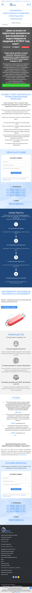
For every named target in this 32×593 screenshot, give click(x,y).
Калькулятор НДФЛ (5, 565)
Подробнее (17, 592)
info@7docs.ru (16, 203)
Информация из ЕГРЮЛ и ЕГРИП (8, 549)
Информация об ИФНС (6, 555)
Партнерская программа (6, 570)
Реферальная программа (6, 572)
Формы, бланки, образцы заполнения (9, 535)
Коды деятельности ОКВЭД (7, 553)
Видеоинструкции (5, 539)
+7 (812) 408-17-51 (26, 1)
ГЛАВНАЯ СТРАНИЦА (6, 586)
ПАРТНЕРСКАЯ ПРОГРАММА (16, 586)
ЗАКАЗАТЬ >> (23, 454)
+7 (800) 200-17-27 (9, 1)
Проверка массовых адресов (7, 551)
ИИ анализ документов (6, 544)
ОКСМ (2, 561)
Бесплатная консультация (16, 85)
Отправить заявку (9, 307)
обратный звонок (23, 215)
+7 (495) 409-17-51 (18, 1)
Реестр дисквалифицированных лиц (9, 557)
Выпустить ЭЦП (4, 574)
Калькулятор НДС (5, 563)
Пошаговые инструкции (6, 537)
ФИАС (2, 559)
